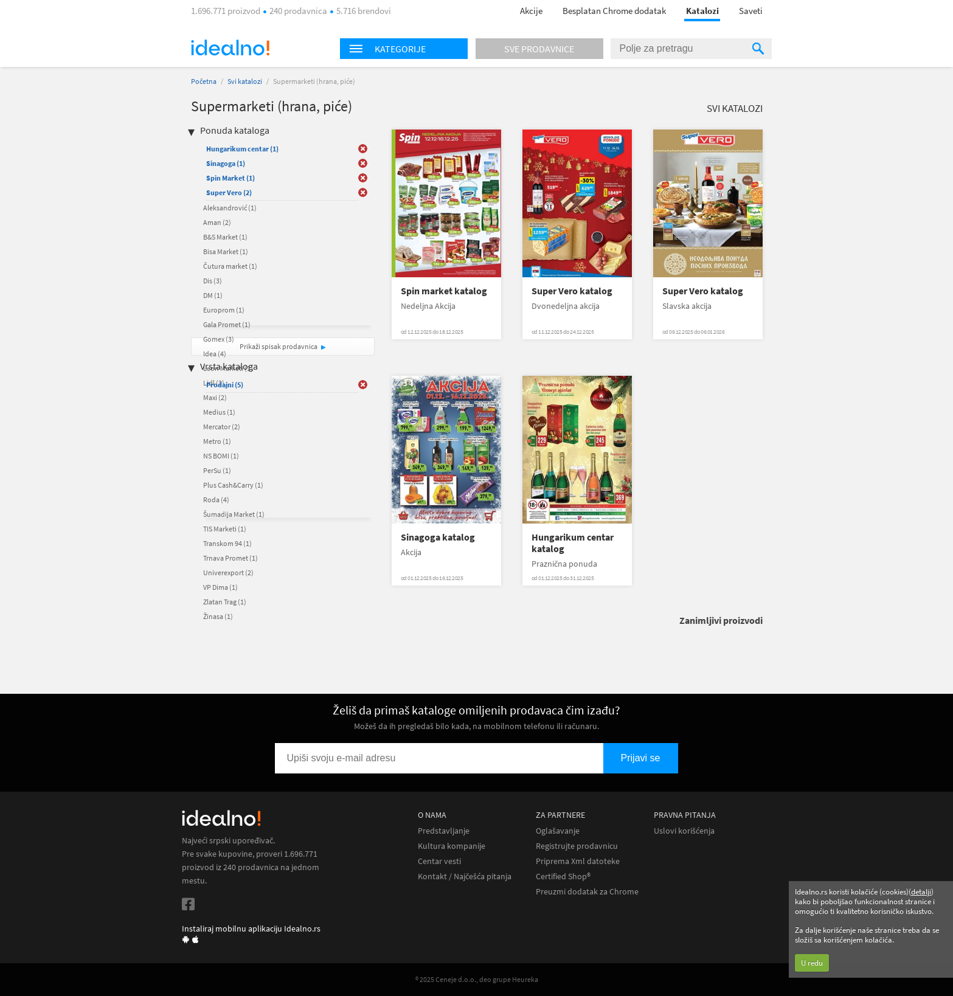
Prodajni (224, 384)
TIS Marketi (224, 528)
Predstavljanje (444, 831)
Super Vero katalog (572, 291)
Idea (214, 353)
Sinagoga (225, 163)
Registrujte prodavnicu (577, 846)
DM (213, 295)
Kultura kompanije (451, 846)
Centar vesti (439, 861)
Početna (204, 81)
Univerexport (228, 572)
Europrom (223, 309)
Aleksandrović (230, 207)
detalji (921, 892)
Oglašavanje (558, 831)
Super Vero (229, 192)
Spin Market (230, 177)
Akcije (531, 10)
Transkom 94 (227, 543)
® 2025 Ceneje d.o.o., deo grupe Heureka (476, 979)
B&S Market (225, 236)
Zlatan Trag (224, 601)
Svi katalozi (244, 81)
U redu (812, 963)
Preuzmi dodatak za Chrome (587, 892)
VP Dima (220, 587)
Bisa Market (225, 251)
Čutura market (230, 266)
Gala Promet (227, 324)
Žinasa (218, 616)
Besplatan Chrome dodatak (614, 10)
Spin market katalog (444, 291)
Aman (217, 222)
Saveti (751, 10)
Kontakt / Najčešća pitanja (464, 876)
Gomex (218, 339)
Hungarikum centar (242, 148)
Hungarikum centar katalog (573, 543)
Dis (212, 280)
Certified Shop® (563, 876)
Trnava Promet (230, 557)
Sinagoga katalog (438, 537)
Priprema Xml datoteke (578, 861)
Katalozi (702, 10)
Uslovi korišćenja (684, 831)
